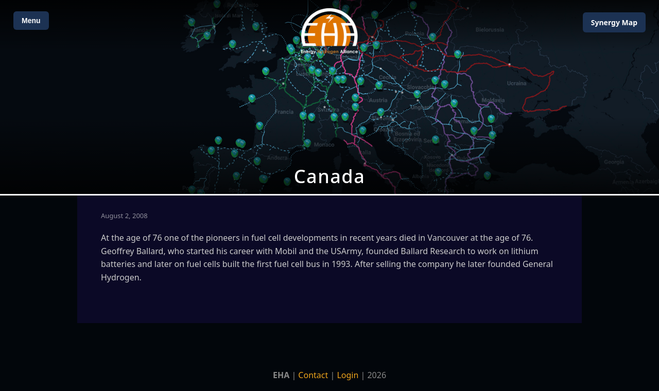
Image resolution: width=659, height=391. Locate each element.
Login (347, 375)
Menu (31, 20)
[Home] (329, 31)
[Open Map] (329, 97)
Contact (313, 375)
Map (614, 22)
